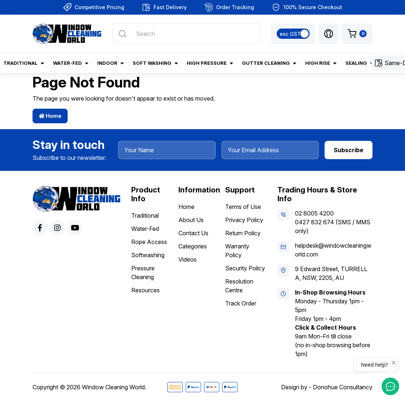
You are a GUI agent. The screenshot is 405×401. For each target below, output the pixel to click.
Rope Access (149, 242)
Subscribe (348, 150)
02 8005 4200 (314, 213)
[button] (328, 33)
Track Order (240, 303)
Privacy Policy (244, 220)
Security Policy (245, 268)
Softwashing (147, 255)
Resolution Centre (239, 286)
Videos (187, 259)
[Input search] (186, 33)
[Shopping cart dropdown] (357, 33)
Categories (192, 246)
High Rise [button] (317, 63)
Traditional (145, 215)
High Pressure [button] (207, 63)
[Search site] (122, 33)
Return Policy (243, 233)
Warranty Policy (237, 251)
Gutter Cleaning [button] (266, 63)
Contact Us (193, 233)
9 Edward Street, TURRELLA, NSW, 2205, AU (331, 273)
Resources (145, 290)
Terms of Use (243, 206)
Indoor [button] (107, 63)
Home (50, 116)
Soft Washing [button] (152, 63)
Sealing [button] (356, 63)
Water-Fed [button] (67, 63)
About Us (191, 220)
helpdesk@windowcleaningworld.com (333, 250)
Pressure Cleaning (143, 273)
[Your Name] (167, 150)
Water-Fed (145, 228)
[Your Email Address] (270, 150)
